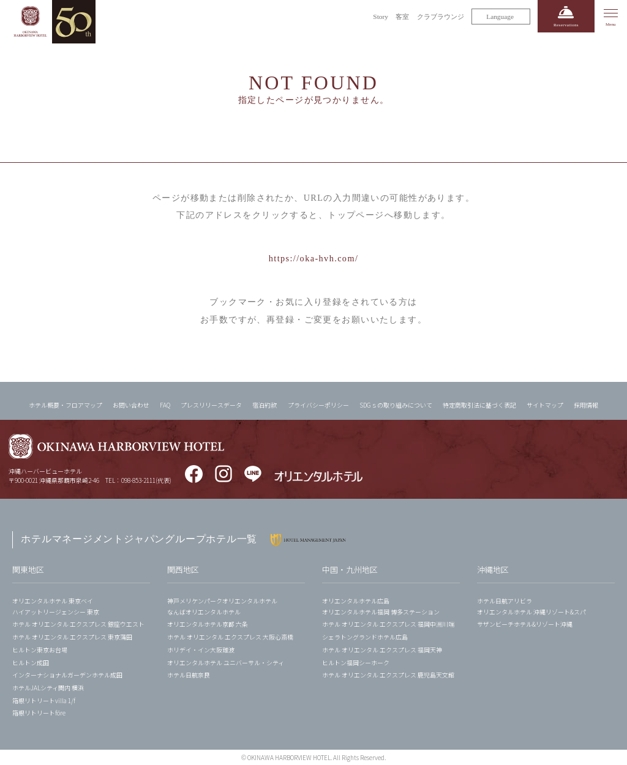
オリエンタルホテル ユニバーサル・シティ (225, 662)
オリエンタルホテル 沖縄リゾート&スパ (531, 611)
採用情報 (586, 404)
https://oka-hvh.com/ (314, 258)
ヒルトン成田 (30, 662)
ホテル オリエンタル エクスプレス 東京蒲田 (72, 636)
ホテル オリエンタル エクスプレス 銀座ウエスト (78, 624)
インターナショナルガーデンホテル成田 (67, 674)
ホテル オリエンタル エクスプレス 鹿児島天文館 (388, 674)
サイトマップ (545, 404)
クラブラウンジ (440, 16)
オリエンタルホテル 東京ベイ (52, 600)
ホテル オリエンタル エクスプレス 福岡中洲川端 (388, 624)
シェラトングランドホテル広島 (365, 636)
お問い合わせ (131, 404)
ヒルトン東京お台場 (39, 649)
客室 (402, 16)
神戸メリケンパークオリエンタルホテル (222, 600)
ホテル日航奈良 (188, 674)
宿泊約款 (264, 404)
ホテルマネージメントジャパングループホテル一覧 (139, 539)
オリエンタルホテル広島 (355, 600)
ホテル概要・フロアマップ (65, 404)
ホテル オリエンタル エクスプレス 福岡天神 (382, 649)
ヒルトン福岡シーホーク (355, 662)
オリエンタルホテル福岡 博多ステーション (381, 611)
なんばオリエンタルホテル (204, 611)
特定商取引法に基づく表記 (479, 404)
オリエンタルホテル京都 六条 (207, 624)
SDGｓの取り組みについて (395, 404)
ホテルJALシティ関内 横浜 (48, 687)
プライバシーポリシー (318, 404)
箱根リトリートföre (39, 712)
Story (380, 16)
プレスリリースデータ (211, 404)
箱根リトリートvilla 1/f (43, 700)
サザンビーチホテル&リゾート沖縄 (525, 624)
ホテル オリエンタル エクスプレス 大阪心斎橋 (230, 636)
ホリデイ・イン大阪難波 (201, 649)
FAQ (165, 404)
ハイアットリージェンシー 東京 (55, 611)
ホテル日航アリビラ (504, 600)
